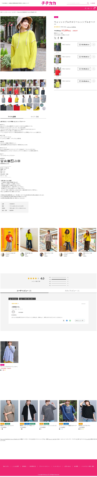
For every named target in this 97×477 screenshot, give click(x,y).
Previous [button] (2, 46)
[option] (23, 43)
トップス (5, 12)
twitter (55, 38)
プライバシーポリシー (44, 466)
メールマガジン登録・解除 (87, 466)
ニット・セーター (12, 12)
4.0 (42, 278)
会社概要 (76, 466)
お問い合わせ (67, 466)
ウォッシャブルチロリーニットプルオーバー (10, 439)
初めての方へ (6, 466)
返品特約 (11, 210)
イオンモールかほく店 (10, 253)
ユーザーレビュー (24, 291)
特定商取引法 (33, 466)
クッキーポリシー (57, 466)
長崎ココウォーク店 (48, 253)
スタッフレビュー (72, 291)
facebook (58, 38)
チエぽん (7, 254)
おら (45, 254)
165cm (26, 256)
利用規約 (24, 466)
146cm (7, 256)
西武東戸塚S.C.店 (28, 253)
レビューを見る (71, 27)
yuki (26, 254)
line (61, 38)
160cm (45, 256)
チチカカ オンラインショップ (48, 3)
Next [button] (44, 46)
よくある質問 (16, 466)
